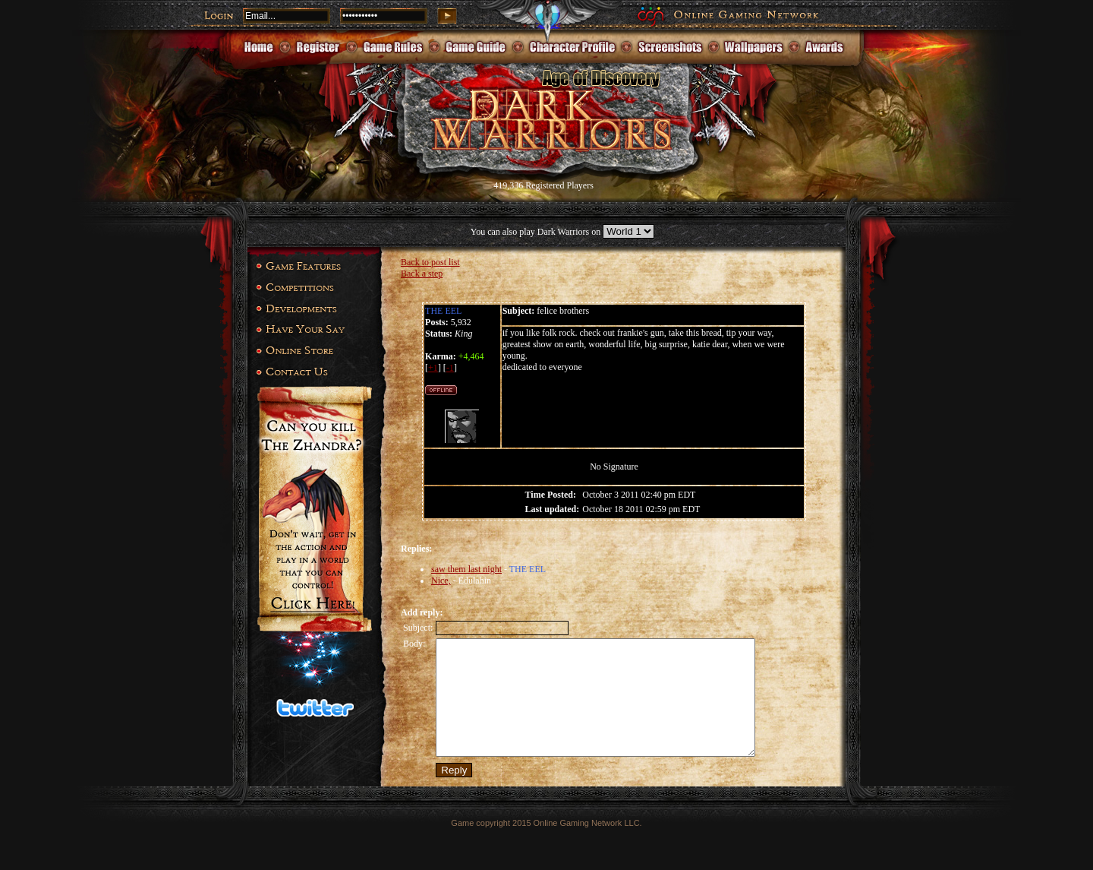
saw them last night (466, 569)
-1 (450, 367)
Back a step (422, 273)
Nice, (441, 580)
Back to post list (430, 262)
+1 (433, 367)
